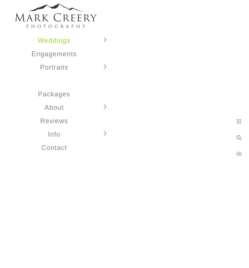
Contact (54, 147)
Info (54, 134)
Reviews (54, 121)
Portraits (54, 67)
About (54, 107)
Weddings (54, 40)
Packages (54, 94)
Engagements (54, 54)
